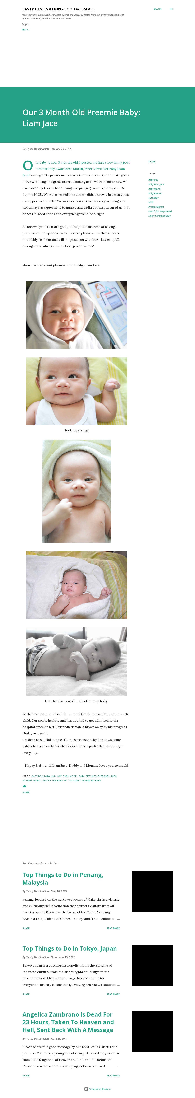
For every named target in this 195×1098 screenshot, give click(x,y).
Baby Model (154, 188)
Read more (113, 928)
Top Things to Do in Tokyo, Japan (70, 948)
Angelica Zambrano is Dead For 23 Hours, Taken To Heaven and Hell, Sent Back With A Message (68, 1022)
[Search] (158, 9)
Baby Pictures (155, 193)
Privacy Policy (87, 29)
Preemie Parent (156, 206)
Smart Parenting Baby (159, 215)
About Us (65, 29)
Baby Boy (153, 179)
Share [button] (151, 161)
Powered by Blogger (97, 1088)
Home (25, 29)
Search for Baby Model (160, 211)
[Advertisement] (97, 57)
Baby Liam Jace (156, 184)
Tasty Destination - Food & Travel (58, 9)
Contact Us (44, 29)
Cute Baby (153, 197)
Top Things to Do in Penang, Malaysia (63, 878)
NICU (150, 202)
